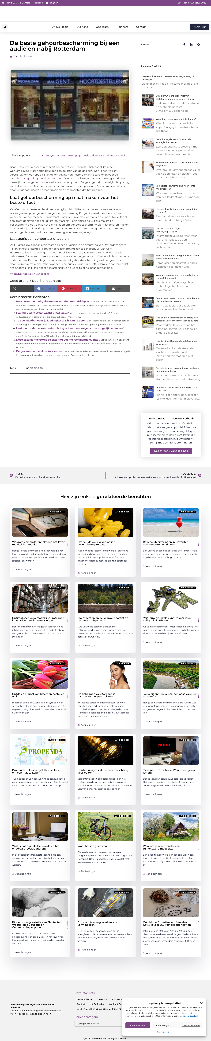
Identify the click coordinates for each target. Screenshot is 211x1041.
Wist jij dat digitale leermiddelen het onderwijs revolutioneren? (36, 847)
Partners (122, 26)
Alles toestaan (138, 1025)
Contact (141, 26)
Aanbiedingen (23, 56)
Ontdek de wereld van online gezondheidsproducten (96, 543)
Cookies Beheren (191, 1025)
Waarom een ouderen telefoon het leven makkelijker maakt (38, 543)
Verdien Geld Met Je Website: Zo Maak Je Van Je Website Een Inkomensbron (118, 1009)
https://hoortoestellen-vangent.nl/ (29, 273)
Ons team (102, 26)
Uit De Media (60, 26)
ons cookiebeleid (189, 1016)
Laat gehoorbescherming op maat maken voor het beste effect (84, 155)
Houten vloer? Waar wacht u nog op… (41, 312)
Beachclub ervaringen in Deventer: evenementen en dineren (165, 543)
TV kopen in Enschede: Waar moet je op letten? (169, 771)
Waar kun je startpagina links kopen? (176, 119)
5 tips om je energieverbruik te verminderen (97, 923)
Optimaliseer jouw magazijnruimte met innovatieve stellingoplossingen (38, 619)
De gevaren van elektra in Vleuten (39, 351)
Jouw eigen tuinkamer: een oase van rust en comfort (170, 695)
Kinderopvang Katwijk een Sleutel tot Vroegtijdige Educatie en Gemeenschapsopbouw (36, 925)
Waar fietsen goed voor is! (94, 846)
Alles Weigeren (164, 1025)
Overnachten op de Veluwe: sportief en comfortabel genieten (103, 619)
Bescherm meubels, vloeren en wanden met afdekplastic (54, 301)
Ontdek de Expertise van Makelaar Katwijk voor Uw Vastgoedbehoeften (167, 923)
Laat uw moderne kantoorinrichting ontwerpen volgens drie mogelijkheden (67, 328)
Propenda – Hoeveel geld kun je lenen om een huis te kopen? (36, 771)
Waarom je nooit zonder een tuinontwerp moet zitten (161, 847)
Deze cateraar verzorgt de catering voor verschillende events (57, 339)
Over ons (82, 26)
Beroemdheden (84, 999)
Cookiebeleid (162, 1032)
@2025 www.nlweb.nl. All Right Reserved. (105, 1038)
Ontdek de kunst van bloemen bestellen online (38, 695)
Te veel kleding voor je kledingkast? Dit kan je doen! (51, 320)
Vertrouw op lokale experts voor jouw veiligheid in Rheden (167, 619)
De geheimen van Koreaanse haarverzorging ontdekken (96, 695)
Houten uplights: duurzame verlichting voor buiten (103, 771)
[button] (201, 1003)
